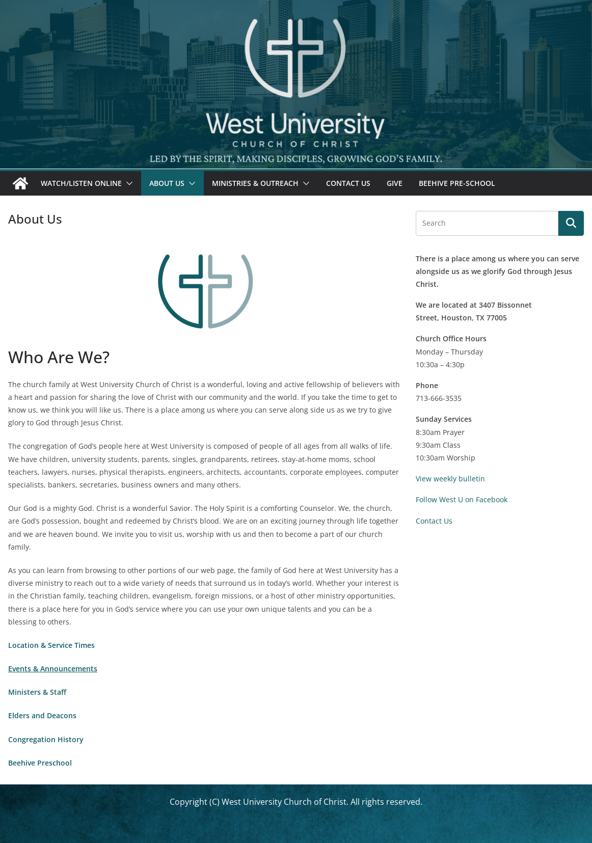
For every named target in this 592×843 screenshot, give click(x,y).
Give (394, 183)
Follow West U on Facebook (461, 499)
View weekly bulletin (450, 478)
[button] (127, 183)
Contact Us (348, 183)
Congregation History (46, 739)
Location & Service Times (51, 645)
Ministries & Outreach (255, 183)
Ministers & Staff (37, 692)
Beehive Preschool (40, 763)
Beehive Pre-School (457, 183)
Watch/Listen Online (81, 183)
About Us (166, 183)
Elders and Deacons (42, 715)
